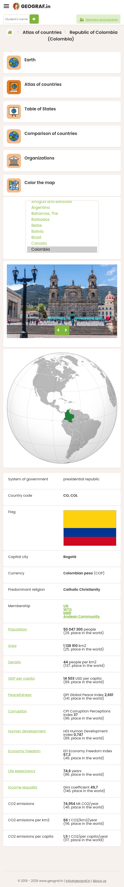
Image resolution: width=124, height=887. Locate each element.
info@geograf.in (78, 881)
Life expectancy (21, 770)
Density (14, 662)
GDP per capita (21, 678)
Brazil (62, 238)
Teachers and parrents (98, 19)
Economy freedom (24, 751)
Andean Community (81, 616)
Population (17, 629)
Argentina (62, 208)
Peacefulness (19, 694)
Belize (62, 226)
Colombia (62, 249)
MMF (67, 613)
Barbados (62, 220)
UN (65, 605)
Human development (27, 731)
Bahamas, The (62, 214)
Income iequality (22, 787)
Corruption (17, 711)
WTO (67, 609)
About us (99, 881)
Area (12, 645)
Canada (62, 243)
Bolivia (62, 232)
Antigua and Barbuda (62, 202)
